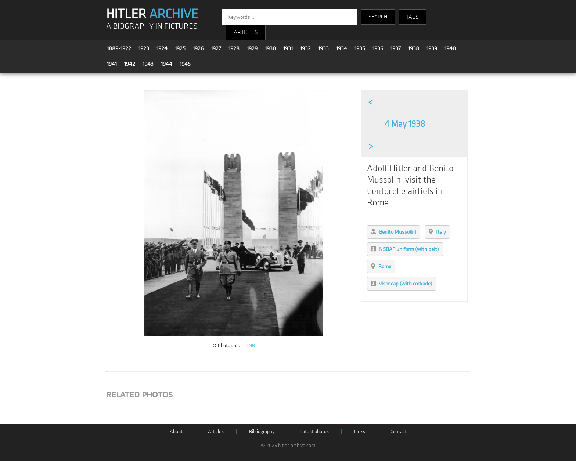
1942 (129, 64)
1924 (162, 48)
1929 (252, 48)
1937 (395, 48)
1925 (180, 48)
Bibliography (261, 431)
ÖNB (250, 345)
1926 (198, 48)
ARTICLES (246, 32)
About (176, 431)
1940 (450, 48)
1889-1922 (119, 48)
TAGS (412, 17)
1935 (359, 48)
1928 (234, 48)
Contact (398, 431)
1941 (112, 64)
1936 (377, 48)
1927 (216, 48)
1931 (288, 48)
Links (359, 431)
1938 (413, 48)
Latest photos (314, 431)
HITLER (152, 14)
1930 (270, 48)
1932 (305, 48)
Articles (216, 431)
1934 (341, 48)
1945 (185, 64)
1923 (143, 48)
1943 (148, 64)
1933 (323, 48)
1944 (166, 64)
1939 (431, 48)
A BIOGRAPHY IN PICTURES (152, 26)
